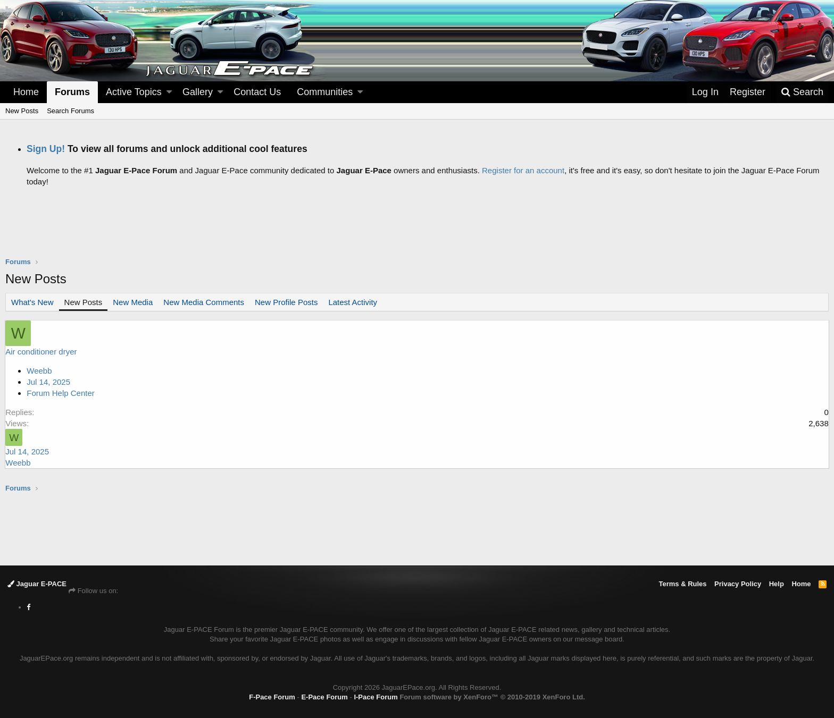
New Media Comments (203, 302)
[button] (169, 92)
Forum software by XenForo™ (492, 697)
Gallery (197, 92)
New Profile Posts (286, 302)
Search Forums (70, 111)
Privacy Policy (737, 584)
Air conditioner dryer (41, 351)
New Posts (21, 111)
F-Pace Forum (272, 697)
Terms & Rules (682, 584)
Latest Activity (352, 302)
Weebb (39, 370)
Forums (72, 92)
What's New (32, 302)
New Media (133, 302)
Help (776, 584)
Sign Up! (46, 148)
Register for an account (523, 170)
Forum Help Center (61, 393)
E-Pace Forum (324, 697)
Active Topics (134, 92)
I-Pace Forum (375, 697)
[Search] (802, 92)
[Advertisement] (417, 230)
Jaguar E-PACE (36, 584)
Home (26, 92)
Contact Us (257, 92)
